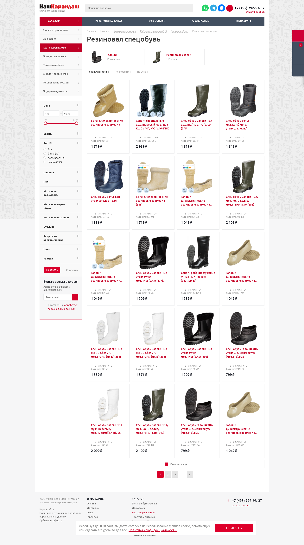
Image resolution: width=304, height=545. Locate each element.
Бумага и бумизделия (144, 503)
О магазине (95, 498)
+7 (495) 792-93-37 (249, 8)
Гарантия (92, 516)
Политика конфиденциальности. (153, 530)
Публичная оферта (51, 520)
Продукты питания (143, 516)
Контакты (243, 21)
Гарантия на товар (108, 21)
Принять (234, 528)
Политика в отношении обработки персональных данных (60, 515)
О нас (90, 512)
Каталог (54, 21)
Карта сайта (47, 509)
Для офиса (138, 508)
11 (190, 474)
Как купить (157, 21)
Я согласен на (62, 307)
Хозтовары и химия (143, 512)
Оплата (91, 503)
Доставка (93, 508)
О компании (201, 21)
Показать (52, 269)
